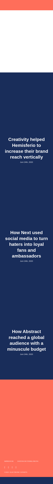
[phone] (16, 467)
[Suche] (9, 54)
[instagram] (4, 467)
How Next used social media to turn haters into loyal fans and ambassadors (26, 244)
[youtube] (8, 467)
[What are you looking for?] (26, 54)
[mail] (12, 467)
